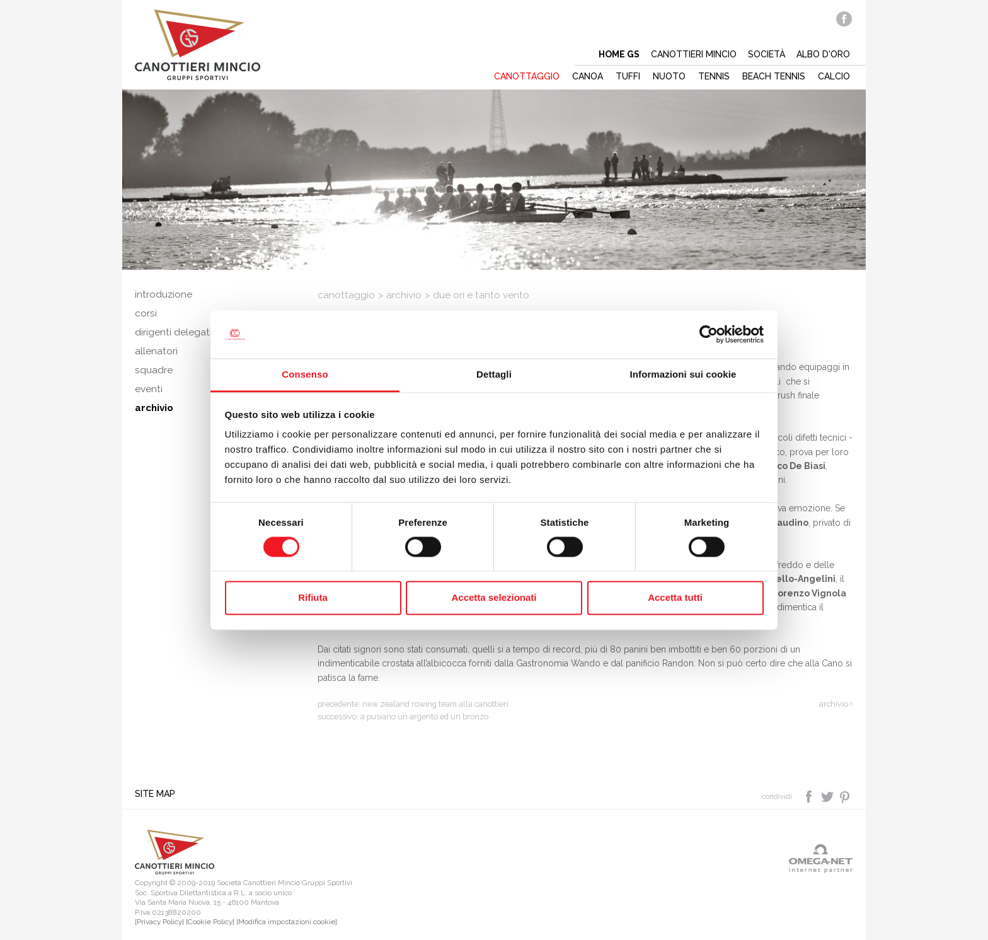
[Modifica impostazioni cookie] (286, 921)
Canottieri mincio (694, 54)
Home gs (619, 54)
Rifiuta (313, 598)
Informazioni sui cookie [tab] (683, 374)
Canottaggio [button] (527, 76)
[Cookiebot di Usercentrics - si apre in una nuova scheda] (708, 334)
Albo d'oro (823, 54)
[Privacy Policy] (159, 921)
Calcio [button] (834, 76)
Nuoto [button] (669, 76)
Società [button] (766, 54)
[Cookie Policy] (210, 921)
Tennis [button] (714, 76)
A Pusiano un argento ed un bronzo (424, 716)
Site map (155, 794)
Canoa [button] (587, 76)
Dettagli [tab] (494, 374)
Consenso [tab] (305, 374)
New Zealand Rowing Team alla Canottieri (435, 704)
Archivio (404, 295)
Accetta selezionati (493, 598)
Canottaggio (346, 295)
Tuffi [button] (628, 76)
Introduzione (163, 294)
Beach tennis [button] (773, 76)
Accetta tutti (675, 598)
